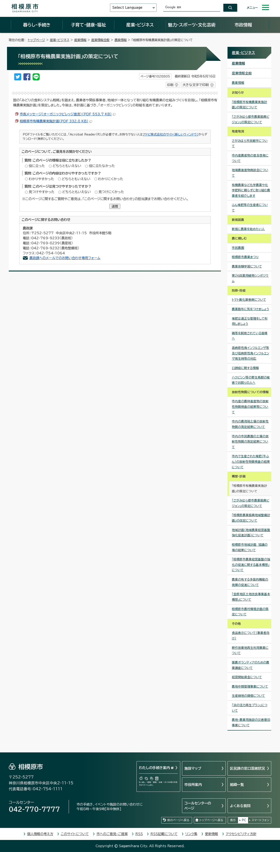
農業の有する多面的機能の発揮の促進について (250, 582)
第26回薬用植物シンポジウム (250, 278)
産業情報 (80, 40)
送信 (115, 206)
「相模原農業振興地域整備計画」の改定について (251, 518)
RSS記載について (164, 834)
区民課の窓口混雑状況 (247, 768)
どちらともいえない (66, 165)
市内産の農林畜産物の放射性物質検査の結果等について (250, 407)
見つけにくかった (111, 192)
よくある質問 (240, 806)
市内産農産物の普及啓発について (250, 158)
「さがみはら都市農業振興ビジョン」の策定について (250, 119)
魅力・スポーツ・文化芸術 (191, 25)
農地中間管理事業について (250, 686)
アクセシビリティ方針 (241, 834)
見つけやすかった (41, 192)
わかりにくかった (110, 179)
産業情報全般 (100, 40)
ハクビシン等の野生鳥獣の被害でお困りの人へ (251, 380)
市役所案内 (193, 784)
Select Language (127, 7)
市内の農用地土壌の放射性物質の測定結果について (250, 424)
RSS (139, 834)
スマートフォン (260, 820)
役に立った (37, 165)
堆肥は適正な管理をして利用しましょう (250, 321)
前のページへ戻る (178, 820)
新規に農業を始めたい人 (248, 229)
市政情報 (243, 25)
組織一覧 (237, 784)
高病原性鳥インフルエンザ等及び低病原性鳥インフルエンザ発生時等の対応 (250, 353)
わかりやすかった (41, 179)
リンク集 (191, 834)
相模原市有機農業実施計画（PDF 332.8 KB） (56, 121)
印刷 (170, 84)
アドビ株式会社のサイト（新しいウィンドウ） (170, 134)
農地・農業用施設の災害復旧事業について (251, 722)
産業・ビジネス (140, 25)
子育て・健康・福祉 (88, 25)
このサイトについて (75, 834)
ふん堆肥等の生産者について (250, 207)
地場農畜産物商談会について (250, 173)
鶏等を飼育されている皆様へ (250, 336)
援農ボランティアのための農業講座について (250, 665)
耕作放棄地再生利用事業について (250, 650)
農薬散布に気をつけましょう (250, 309)
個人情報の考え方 (40, 834)
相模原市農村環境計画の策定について (250, 611)
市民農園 (238, 247)
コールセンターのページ (197, 805)
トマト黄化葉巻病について (249, 299)
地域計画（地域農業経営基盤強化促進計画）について (251, 532)
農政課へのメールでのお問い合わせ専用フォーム (64, 258)
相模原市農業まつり (245, 257)
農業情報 (120, 40)
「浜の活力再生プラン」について (249, 708)
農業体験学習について (247, 266)
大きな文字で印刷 (195, 84)
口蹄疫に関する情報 (245, 368)
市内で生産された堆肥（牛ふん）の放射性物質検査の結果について (251, 461)
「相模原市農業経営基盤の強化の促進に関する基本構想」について (251, 565)
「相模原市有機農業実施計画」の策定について (249, 104)
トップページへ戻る (211, 820)
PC (244, 820)
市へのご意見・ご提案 (112, 834)
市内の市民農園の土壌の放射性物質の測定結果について (250, 442)
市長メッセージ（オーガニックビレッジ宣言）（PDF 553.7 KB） (68, 114)
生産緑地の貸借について (248, 695)
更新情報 (211, 834)
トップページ (36, 40)
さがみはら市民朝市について (250, 143)
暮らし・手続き (37, 25)
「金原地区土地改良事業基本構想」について (251, 597)
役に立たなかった (102, 165)
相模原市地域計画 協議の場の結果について (250, 547)
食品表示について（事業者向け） (251, 635)
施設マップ (192, 768)
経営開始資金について (247, 677)
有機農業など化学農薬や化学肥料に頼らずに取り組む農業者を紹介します (251, 190)
